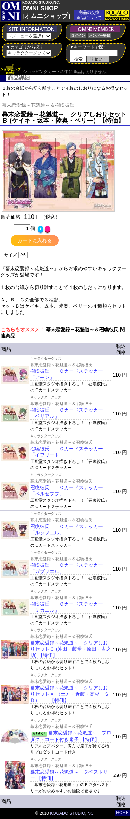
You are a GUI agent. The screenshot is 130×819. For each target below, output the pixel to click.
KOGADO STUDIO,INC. (72, 813)
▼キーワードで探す (88, 47)
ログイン (78, 35)
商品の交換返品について (89, 15)
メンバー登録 (99, 35)
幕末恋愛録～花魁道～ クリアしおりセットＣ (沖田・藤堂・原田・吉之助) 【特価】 (70, 649)
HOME (122, 812)
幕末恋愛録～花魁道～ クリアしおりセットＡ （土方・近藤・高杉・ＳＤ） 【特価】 (69, 694)
